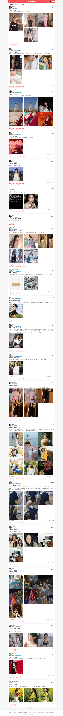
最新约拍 (11, 4)
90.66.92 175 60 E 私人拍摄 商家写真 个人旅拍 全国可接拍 (21, 95)
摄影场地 (22, 4)
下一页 (31, 708)
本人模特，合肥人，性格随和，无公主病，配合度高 (19, 11)
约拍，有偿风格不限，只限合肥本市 (16, 531)
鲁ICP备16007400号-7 (51, 712)
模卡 (12, 712)
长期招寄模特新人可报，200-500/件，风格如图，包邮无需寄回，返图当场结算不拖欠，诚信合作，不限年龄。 (31, 274)
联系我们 (25, 712)
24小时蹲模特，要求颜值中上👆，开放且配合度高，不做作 (21, 137)
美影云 (15, 712)
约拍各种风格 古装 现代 (14, 573)
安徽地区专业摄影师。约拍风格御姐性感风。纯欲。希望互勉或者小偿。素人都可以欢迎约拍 (28, 658)
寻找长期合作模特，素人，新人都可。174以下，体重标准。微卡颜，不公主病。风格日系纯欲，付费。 (30, 53)
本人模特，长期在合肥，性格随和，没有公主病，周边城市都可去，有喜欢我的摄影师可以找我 (28, 387)
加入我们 (22, 712)
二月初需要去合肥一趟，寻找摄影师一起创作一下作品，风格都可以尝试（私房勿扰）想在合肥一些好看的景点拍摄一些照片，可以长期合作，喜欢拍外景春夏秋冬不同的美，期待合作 (31, 430)
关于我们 (19, 712)
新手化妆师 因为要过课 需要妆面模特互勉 (17, 192)
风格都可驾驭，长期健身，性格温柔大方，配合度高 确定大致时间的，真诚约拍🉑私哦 (26, 232)
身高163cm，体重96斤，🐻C (15, 165)
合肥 (53, 7)
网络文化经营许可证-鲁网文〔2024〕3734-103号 (31, 714)
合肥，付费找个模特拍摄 (14, 220)
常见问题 (29, 712)
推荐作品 (16, 4)
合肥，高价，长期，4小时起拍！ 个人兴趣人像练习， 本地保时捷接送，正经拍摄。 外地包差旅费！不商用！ (31, 302)
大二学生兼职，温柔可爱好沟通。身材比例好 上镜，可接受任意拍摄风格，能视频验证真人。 (28, 359)
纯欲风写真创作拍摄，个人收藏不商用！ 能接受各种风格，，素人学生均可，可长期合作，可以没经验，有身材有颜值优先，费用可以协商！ (31, 630)
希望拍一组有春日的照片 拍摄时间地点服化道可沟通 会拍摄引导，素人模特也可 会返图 (27, 686)
